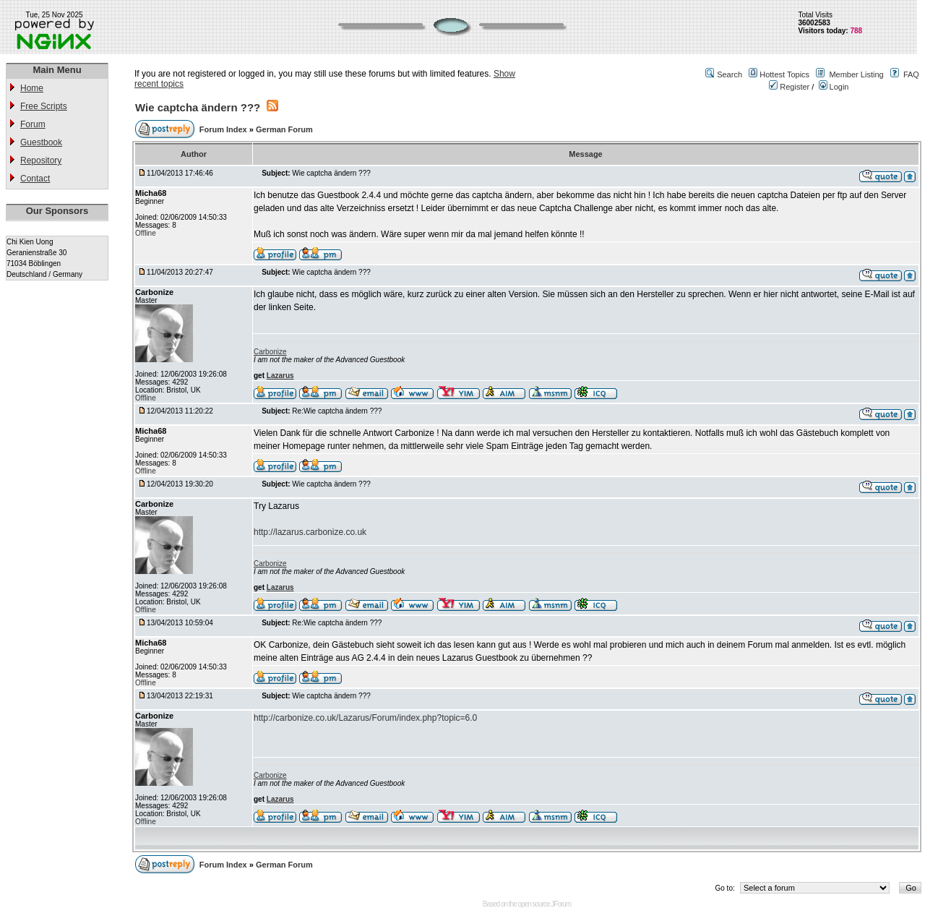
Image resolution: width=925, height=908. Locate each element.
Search (729, 74)
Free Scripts (43, 106)
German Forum (284, 129)
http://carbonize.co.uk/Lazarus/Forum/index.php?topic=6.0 (365, 718)
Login (834, 86)
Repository (40, 160)
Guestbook (41, 142)
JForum (561, 904)
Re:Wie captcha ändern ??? (337, 411)
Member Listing (856, 74)
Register (789, 86)
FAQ (911, 74)
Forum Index (224, 129)
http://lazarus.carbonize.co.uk (310, 532)
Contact (35, 179)
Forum (33, 124)
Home (31, 88)
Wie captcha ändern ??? (197, 107)
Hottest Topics (784, 74)
